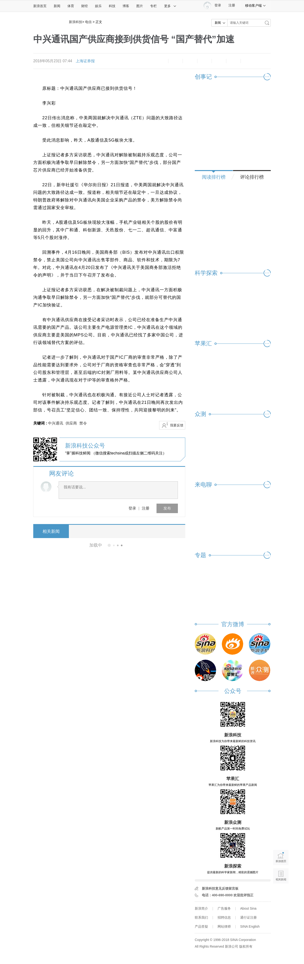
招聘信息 (224, 917)
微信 (219, 61)
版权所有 (245, 946)
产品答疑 (201, 926)
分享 (233, 61)
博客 (126, 6)
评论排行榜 (252, 177)
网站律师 (224, 926)
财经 (84, 6)
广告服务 (224, 908)
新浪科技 (75, 22)
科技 (112, 6)
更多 (170, 6)
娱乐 (98, 6)
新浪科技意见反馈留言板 (220, 888)
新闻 (57, 6)
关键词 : (40, 423)
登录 (132, 508)
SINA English (250, 926)
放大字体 (175, 61)
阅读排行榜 (214, 177)
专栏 (153, 6)
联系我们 (201, 917)
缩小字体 (161, 61)
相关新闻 (51, 531)
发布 (167, 508)
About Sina (248, 908)
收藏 (190, 61)
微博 (204, 61)
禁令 (83, 423)
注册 (231, 5)
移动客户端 (255, 5)
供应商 (71, 423)
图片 (139, 6)
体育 (70, 6)
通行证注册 (248, 917)
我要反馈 (176, 425)
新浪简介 (201, 908)
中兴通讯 (55, 423)
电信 (88, 22)
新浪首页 (40, 6)
